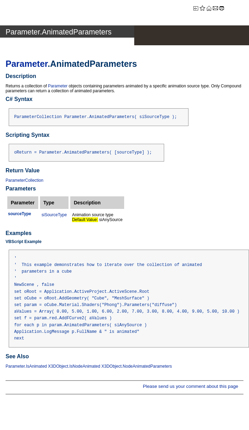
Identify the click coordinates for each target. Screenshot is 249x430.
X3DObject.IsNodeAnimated (74, 366)
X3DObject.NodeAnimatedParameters (137, 366)
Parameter (27, 64)
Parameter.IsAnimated (26, 366)
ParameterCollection (24, 180)
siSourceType (54, 214)
